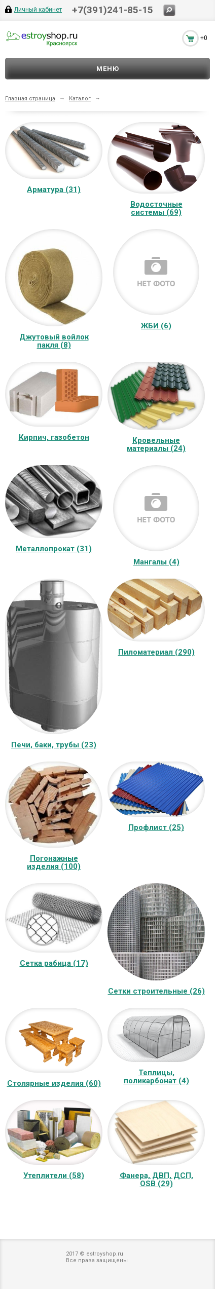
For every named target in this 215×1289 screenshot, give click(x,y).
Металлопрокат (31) (54, 548)
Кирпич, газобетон (54, 437)
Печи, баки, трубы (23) (53, 744)
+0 (203, 38)
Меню (107, 68)
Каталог (80, 98)
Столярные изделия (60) (54, 1083)
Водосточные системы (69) (156, 208)
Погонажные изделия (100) (54, 862)
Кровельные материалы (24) (156, 444)
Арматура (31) (54, 189)
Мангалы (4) (156, 561)
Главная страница (30, 98)
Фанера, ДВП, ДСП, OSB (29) (156, 1179)
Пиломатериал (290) (156, 652)
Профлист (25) (156, 827)
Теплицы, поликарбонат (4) (156, 1076)
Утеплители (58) (53, 1175)
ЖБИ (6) (156, 325)
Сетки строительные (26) (156, 991)
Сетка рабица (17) (54, 963)
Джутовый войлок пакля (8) (54, 341)
